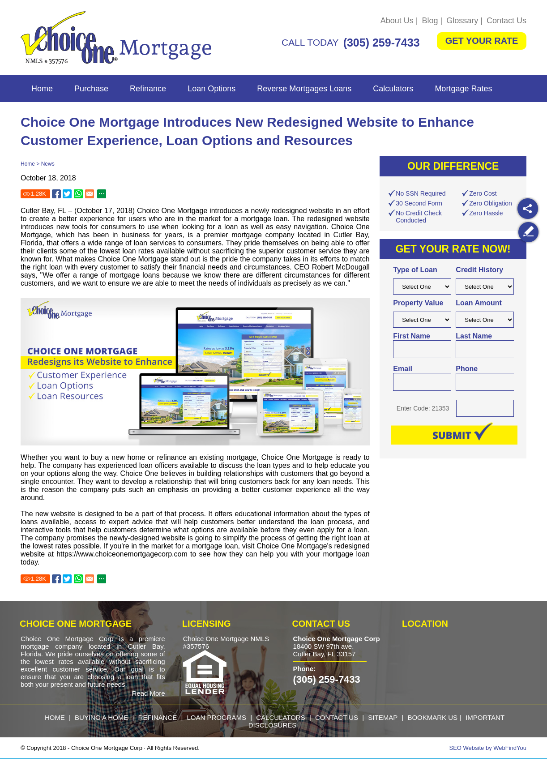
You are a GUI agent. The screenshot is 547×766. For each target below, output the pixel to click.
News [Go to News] (48, 164)
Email (402, 368)
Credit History (479, 270)
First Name (411, 336)
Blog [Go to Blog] (430, 20)
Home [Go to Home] (42, 88)
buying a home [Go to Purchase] (101, 717)
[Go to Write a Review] (528, 232)
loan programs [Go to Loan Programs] (216, 717)
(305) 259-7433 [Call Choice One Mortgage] (381, 42)
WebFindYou (509, 748)
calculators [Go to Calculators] (280, 717)
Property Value (418, 303)
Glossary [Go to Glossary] (462, 20)
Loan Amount (479, 303)
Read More (148, 693)
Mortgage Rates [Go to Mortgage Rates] (463, 88)
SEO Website (466, 748)
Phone (467, 368)
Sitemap (382, 717)
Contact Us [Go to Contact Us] (506, 20)
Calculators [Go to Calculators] (393, 88)
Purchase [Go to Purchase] (91, 88)
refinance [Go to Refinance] (157, 717)
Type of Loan (415, 270)
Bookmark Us (432, 717)
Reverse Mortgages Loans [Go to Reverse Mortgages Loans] (304, 88)
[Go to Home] (116, 37)
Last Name (474, 336)
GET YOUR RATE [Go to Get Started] (481, 41)
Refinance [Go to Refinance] (148, 88)
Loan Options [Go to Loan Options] (211, 88)
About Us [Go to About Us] (397, 20)
